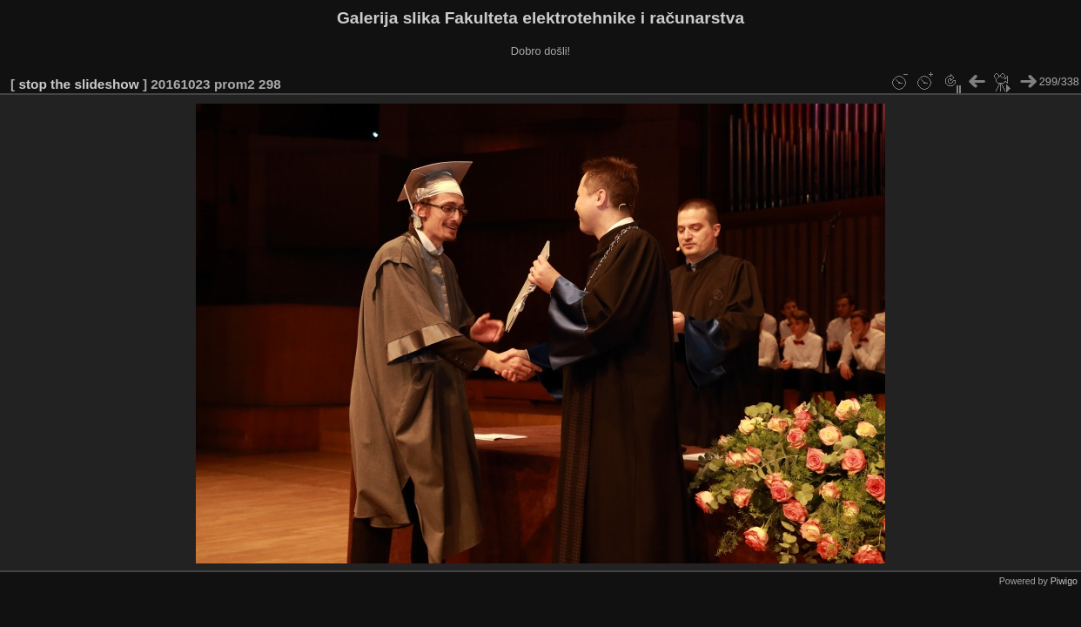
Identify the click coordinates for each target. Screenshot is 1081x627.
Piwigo (1064, 581)
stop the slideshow (78, 84)
